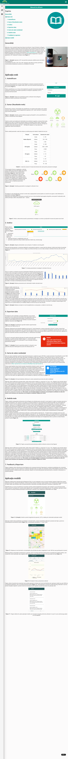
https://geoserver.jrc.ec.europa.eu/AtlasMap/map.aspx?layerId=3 (27, 363)
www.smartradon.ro (34, 52)
